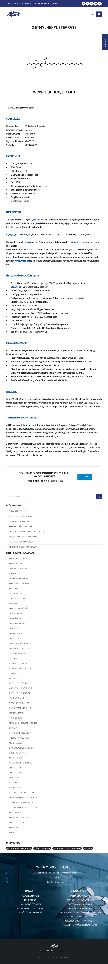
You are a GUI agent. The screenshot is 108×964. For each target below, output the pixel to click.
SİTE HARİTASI (53, 958)
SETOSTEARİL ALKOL (17, 613)
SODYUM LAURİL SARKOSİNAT (21, 748)
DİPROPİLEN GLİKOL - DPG (20, 703)
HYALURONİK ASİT (16, 698)
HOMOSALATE (15, 673)
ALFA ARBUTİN (15, 812)
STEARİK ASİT (14, 573)
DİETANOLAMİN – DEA (18, 653)
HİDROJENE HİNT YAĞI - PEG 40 (21, 803)
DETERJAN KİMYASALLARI (19, 521)
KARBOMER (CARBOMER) (19, 583)
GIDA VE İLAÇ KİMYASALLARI (20, 516)
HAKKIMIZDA (30, 900)
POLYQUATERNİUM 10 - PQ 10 (21, 708)
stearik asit (38, 219)
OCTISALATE (14, 783)
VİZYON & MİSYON (30, 896)
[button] (13, 65)
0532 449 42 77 (13, 3)
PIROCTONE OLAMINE (18, 623)
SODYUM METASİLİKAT (18, 558)
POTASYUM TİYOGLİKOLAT (20, 733)
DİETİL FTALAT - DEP (17, 598)
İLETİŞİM (85, 476)
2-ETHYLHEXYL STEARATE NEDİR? (21, 108)
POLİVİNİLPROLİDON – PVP (20, 648)
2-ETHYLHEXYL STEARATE (19, 683)
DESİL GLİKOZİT (15, 593)
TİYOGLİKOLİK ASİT (17, 658)
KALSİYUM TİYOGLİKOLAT (19, 738)
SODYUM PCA (14, 827)
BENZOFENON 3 (15, 773)
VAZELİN (12, 678)
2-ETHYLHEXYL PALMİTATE (19, 693)
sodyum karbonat (20, 260)
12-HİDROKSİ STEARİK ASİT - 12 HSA (23, 808)
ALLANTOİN (13, 588)
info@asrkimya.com (47, 3)
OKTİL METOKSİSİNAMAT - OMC (22, 793)
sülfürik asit (76, 242)
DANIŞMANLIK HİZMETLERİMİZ (30, 908)
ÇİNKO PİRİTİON (15, 758)
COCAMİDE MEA (15, 633)
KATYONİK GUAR (15, 718)
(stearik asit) (21, 234)
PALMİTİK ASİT (15, 618)
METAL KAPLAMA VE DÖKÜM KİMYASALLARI (26, 531)
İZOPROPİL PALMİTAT (18, 663)
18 (8, 235)
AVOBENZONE (15, 778)
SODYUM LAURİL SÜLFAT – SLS (21, 643)
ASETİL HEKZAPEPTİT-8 (18, 817)
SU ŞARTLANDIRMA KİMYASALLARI (23, 537)
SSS (42, 958)
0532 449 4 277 (56, 877)
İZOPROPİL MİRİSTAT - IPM (20, 668)
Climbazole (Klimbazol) (18, 578)
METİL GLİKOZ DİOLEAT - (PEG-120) (23, 723)
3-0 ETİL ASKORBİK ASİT (18, 753)
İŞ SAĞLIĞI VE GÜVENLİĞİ (30, 912)
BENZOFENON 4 (15, 768)
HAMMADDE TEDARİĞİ (30, 904)
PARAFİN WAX (14, 638)
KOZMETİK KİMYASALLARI (20, 526)
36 (11, 235)
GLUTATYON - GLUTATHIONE (20, 688)
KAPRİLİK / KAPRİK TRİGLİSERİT (21, 608)
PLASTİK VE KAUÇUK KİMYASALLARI (23, 547)
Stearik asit (16, 286)
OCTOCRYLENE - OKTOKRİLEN (21, 763)
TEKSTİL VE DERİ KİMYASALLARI (21, 542)
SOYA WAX (13, 728)
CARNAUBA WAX (15, 788)
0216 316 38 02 (29, 3)
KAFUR (11, 832)
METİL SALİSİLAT (16, 743)
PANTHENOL (14, 603)
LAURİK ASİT (14, 628)
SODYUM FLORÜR (16, 563)
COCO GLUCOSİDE (16, 822)
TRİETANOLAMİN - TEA (18, 568)
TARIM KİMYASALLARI (17, 511)
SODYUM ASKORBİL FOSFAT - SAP (23, 798)
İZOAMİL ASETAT (16, 713)
